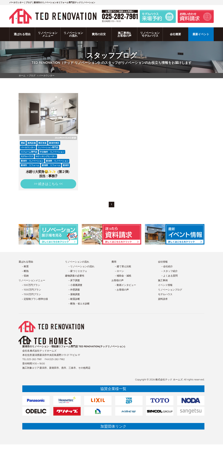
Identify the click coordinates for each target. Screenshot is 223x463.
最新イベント (201, 34)
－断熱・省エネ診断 (79, 303)
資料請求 (163, 298)
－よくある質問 (169, 275)
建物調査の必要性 (74, 275)
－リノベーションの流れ (81, 266)
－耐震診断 (74, 298)
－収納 (25, 275)
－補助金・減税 (122, 275)
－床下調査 (74, 280)
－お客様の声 (121, 289)
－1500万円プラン (31, 294)
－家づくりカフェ (77, 270)
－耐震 (25, 266)
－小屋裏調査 (75, 284)
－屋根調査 (74, 294)
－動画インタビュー (125, 284)
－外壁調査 (74, 289)
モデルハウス (165, 294)
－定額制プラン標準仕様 (34, 298)
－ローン (119, 270)
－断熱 (25, 270)
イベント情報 (165, 284)
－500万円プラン (30, 284)
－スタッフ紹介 (169, 270)
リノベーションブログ (170, 289)
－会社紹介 (167, 266)
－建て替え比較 (122, 266)
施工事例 (163, 280)
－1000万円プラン (31, 289)
